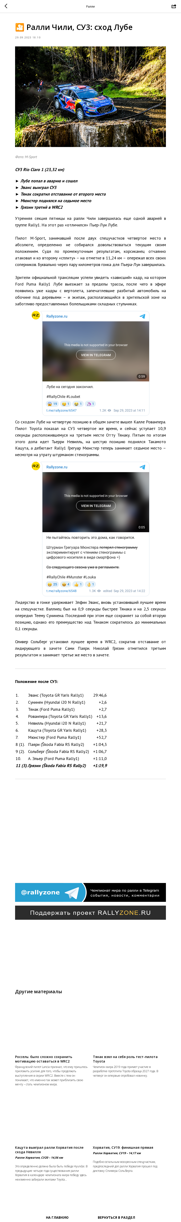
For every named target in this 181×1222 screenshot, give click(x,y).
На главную (57, 1217)
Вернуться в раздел (116, 1217)
